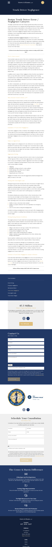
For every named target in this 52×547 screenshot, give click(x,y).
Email (9, 350)
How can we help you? (12, 357)
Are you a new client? (12, 354)
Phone (9, 346)
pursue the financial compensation (28, 44)
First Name (10, 339)
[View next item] (28, 318)
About (26, 545)
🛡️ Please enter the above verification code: (16, 367)
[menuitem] (26, 283)
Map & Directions (26, 536)
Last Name (10, 343)
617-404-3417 (26, 525)
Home (26, 542)
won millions (36, 104)
